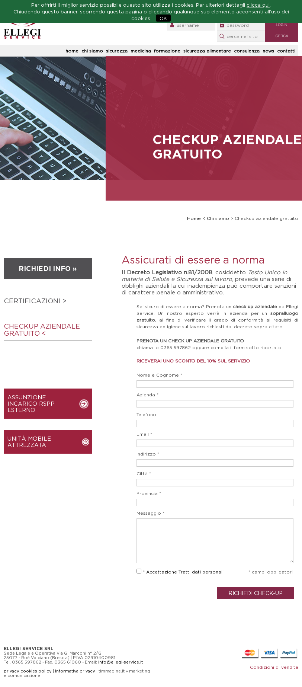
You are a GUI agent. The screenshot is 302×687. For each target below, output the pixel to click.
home (71, 50)
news (268, 50)
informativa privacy (75, 671)
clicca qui (258, 4)
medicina (141, 50)
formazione (167, 50)
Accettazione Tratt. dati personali (185, 571)
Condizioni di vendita (274, 667)
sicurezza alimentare (207, 50)
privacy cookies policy (28, 671)
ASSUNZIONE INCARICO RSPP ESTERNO (31, 403)
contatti (286, 50)
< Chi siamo (215, 218)
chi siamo (92, 50)
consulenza (247, 50)
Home (194, 218)
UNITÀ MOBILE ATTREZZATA (29, 441)
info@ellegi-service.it (120, 662)
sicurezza (117, 50)
